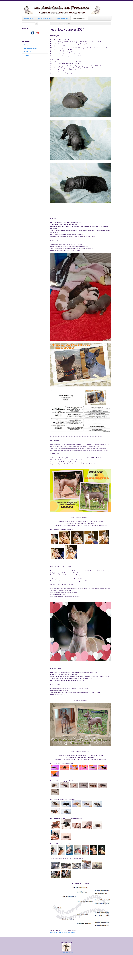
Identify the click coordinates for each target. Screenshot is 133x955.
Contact (26, 55)
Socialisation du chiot (31, 52)
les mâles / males (62, 18)
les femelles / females (45, 18)
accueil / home (28, 18)
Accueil (53, 24)
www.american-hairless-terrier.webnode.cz (62, 932)
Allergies (26, 45)
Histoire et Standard (30, 48)
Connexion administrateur (66, 952)
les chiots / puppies (79, 18)
